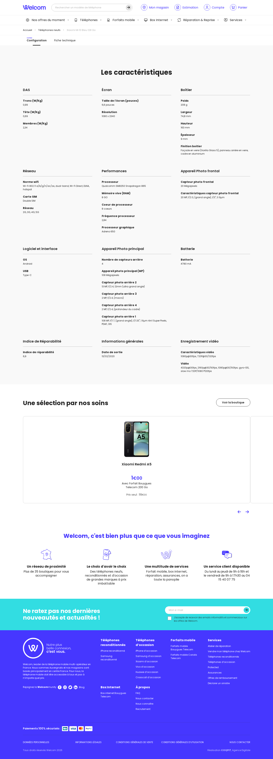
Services (233, 20)
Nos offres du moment (45, 20)
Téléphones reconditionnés (113, 642)
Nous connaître (144, 703)
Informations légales (88, 742)
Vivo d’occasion (145, 666)
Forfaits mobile (121, 20)
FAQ (138, 693)
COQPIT (226, 750)
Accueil (27, 30)
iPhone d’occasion (146, 650)
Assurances (215, 672)
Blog (81, 687)
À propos (143, 687)
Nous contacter (144, 698)
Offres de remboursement (222, 678)
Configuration (37, 39)
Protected (213, 667)
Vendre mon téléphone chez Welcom (229, 651)
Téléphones (86, 20)
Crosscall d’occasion (148, 677)
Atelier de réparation (219, 646)
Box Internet (156, 20)
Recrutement (143, 709)
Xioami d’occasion (147, 661)
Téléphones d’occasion (145, 642)
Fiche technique (65, 40)
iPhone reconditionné (113, 650)
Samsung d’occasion (148, 656)
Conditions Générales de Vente (134, 742)
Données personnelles (36, 742)
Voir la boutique (233, 402)
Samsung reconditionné (109, 657)
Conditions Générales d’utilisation (182, 742)
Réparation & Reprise (196, 20)
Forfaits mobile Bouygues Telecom (182, 647)
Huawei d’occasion (147, 672)
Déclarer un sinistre (219, 683)
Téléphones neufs (49, 30)
